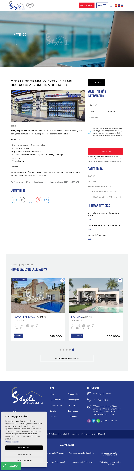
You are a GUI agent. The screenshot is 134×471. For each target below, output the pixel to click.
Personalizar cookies (24, 453)
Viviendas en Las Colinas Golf (52, 462)
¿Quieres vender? (57, 400)
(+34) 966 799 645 (100, 400)
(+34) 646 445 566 (109, 421)
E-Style (92, 181)
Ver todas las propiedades (67, 358)
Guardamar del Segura (102, 192)
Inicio (52, 394)
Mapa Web (80, 434)
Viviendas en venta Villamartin (52, 453)
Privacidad (62, 434)
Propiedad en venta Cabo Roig (81, 453)
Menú (102, 5)
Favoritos (53, 417)
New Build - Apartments (104, 197)
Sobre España (73, 400)
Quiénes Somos (56, 405)
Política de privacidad (104, 132)
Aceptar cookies (24, 447)
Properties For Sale (99, 186)
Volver (96, 82)
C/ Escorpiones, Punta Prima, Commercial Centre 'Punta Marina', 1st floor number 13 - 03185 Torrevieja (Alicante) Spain (107, 410)
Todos (91, 176)
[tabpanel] (96, 309)
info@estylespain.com (102, 394)
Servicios (72, 405)
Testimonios (73, 411)
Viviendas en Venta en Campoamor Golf (110, 454)
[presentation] (100, 143)
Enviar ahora (105, 151)
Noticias (53, 411)
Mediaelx (102, 434)
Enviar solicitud (86, 5)
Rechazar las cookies (23, 460)
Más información (12, 441)
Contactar (72, 417)
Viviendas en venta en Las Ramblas (110, 463)
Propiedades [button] (73, 394)
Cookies (71, 434)
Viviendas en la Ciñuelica (81, 462)
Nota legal (53, 434)
